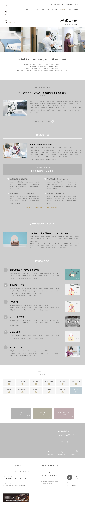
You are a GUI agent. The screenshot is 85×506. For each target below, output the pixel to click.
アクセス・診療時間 (73, 9)
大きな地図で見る (62, 441)
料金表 (76, 390)
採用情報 (64, 413)
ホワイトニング (76, 381)
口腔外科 (62, 390)
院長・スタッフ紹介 (52, 9)
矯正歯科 (9, 390)
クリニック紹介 (40, 9)
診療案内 (62, 9)
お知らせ (21, 413)
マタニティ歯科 (49, 381)
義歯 (22, 390)
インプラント (35, 390)
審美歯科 (62, 381)
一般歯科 (22, 381)
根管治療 (49, 390)
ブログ (42, 413)
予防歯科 (9, 381)
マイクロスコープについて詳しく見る (41, 121)
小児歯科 (35, 381)
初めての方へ (29, 9)
